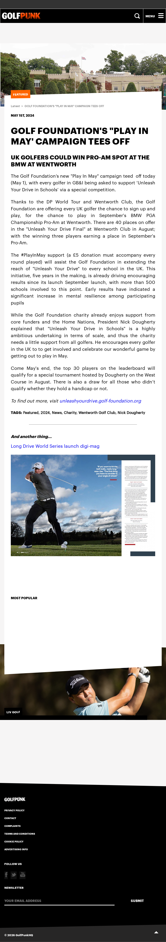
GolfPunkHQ (24, 935)
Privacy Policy (14, 810)
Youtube (22, 875)
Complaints (12, 826)
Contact (10, 818)
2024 (45, 412)
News (57, 412)
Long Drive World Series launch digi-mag (55, 446)
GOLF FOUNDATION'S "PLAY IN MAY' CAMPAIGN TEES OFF (64, 106)
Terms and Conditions (19, 833)
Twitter (14, 875)
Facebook (6, 875)
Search (137, 16)
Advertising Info (16, 849)
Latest (15, 106)
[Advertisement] (83, 55)
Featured (30, 412)
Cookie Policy (14, 841)
